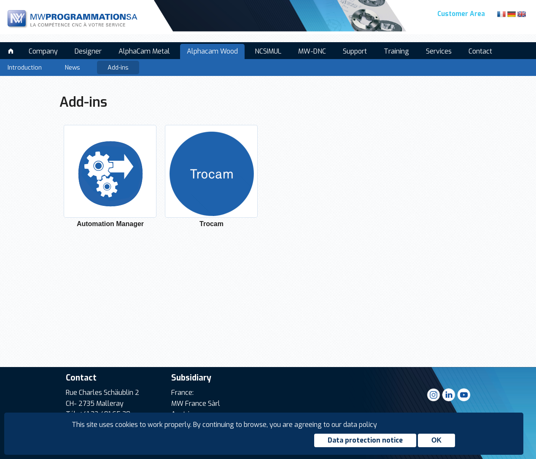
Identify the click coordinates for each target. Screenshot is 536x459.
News (72, 68)
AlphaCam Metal (144, 51)
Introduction (25, 68)
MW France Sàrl (195, 403)
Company (43, 51)
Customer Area (461, 14)
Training (396, 51)
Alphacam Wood (212, 51)
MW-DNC (312, 51)
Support (355, 51)
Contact (480, 51)
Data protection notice (365, 440)
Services (439, 51)
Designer (88, 51)
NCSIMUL (268, 51)
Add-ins (118, 68)
